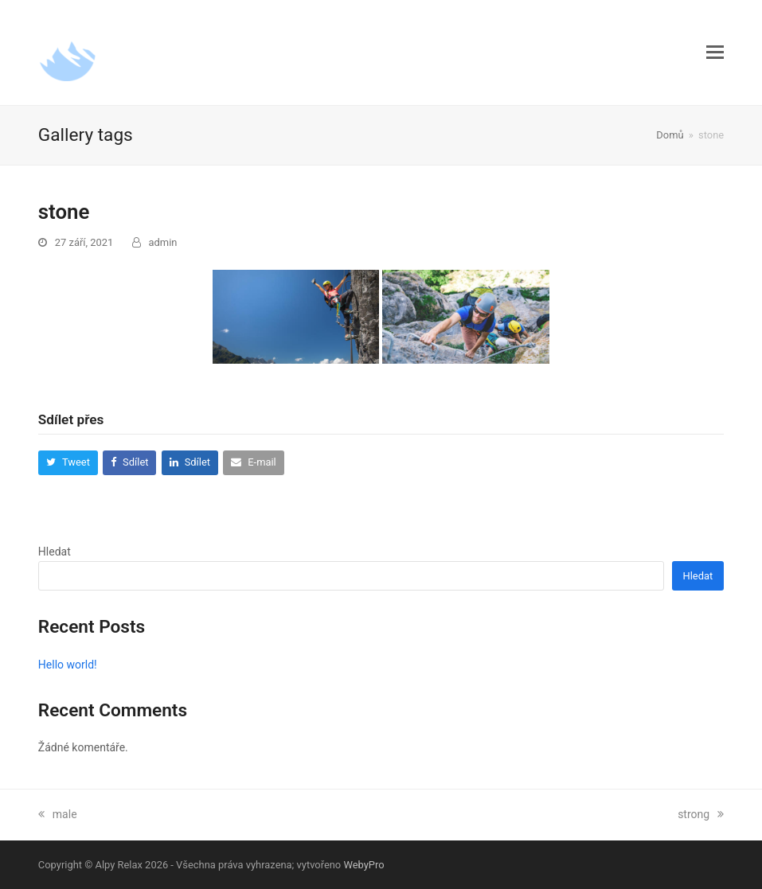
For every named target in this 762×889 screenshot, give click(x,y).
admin (163, 242)
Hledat (54, 551)
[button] (715, 52)
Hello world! (67, 664)
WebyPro (363, 865)
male (57, 814)
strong (701, 814)
